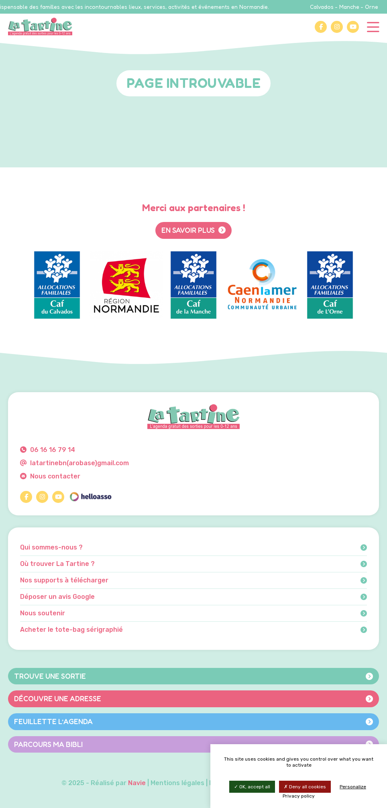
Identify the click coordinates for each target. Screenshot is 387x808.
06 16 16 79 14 (47, 449)
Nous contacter (50, 476)
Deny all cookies (305, 787)
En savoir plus (193, 230)
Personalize (353, 787)
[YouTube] (353, 27)
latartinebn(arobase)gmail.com (74, 463)
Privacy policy (299, 796)
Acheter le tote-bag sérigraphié (193, 630)
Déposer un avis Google (193, 597)
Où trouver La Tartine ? (193, 564)
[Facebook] (321, 27)
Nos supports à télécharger (193, 580)
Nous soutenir (193, 613)
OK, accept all (252, 787)
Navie (137, 783)
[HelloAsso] (90, 497)
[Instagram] (337, 27)
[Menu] (373, 26)
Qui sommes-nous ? (193, 547)
